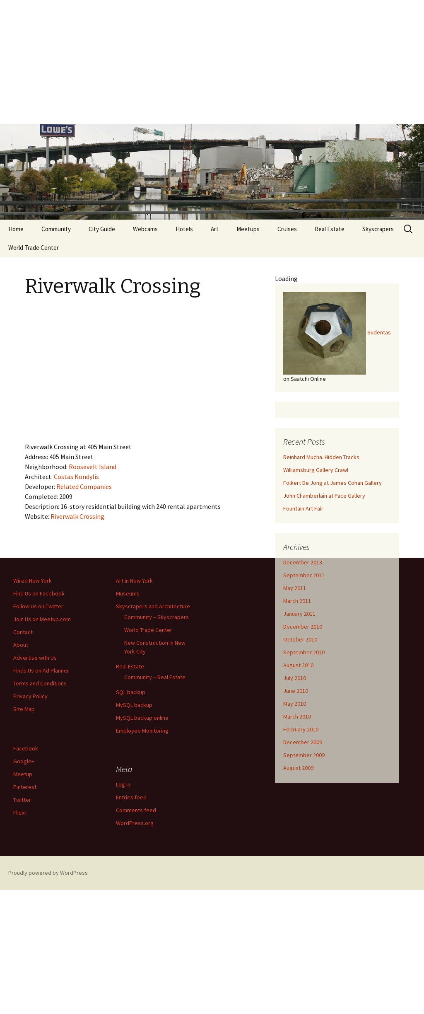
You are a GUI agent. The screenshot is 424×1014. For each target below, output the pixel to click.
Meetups (248, 229)
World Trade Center (33, 248)
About (20, 645)
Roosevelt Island (92, 466)
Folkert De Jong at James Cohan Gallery (332, 482)
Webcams (145, 229)
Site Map (24, 709)
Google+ (23, 761)
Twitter (22, 799)
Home (16, 229)
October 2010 (300, 639)
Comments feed (136, 810)
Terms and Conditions (40, 683)
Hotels (184, 229)
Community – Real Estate (155, 677)
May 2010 (294, 703)
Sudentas (379, 332)
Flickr (19, 812)
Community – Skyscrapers (156, 617)
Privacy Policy (30, 696)
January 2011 (299, 613)
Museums (128, 593)
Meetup (22, 774)
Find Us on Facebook (39, 593)
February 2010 (300, 729)
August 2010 (298, 665)
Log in (123, 784)
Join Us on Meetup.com (42, 619)
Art (215, 229)
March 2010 (297, 716)
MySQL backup (134, 705)
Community (56, 229)
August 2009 (298, 768)
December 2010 (302, 626)
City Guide (102, 229)
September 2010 (304, 652)
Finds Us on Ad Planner (41, 670)
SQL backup (130, 692)
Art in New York (134, 580)
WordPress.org (135, 823)
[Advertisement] (212, 62)
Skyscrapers (378, 229)
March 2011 (297, 601)
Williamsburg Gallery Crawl (315, 470)
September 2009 (304, 755)
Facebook (25, 748)
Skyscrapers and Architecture (153, 606)
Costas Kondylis (76, 476)
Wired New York (32, 580)
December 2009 (302, 742)
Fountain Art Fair (303, 508)
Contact (23, 632)
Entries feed (131, 797)
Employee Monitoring (142, 730)
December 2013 (302, 562)
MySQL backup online (142, 717)
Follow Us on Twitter (38, 606)
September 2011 (304, 575)
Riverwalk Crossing (77, 516)
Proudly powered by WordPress (48, 872)
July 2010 (294, 678)
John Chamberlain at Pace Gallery (324, 495)
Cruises (287, 229)
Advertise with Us (35, 657)
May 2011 (294, 588)
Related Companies (84, 486)
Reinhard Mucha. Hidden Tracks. (322, 457)
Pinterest (24, 787)
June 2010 (295, 691)
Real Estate (329, 229)
